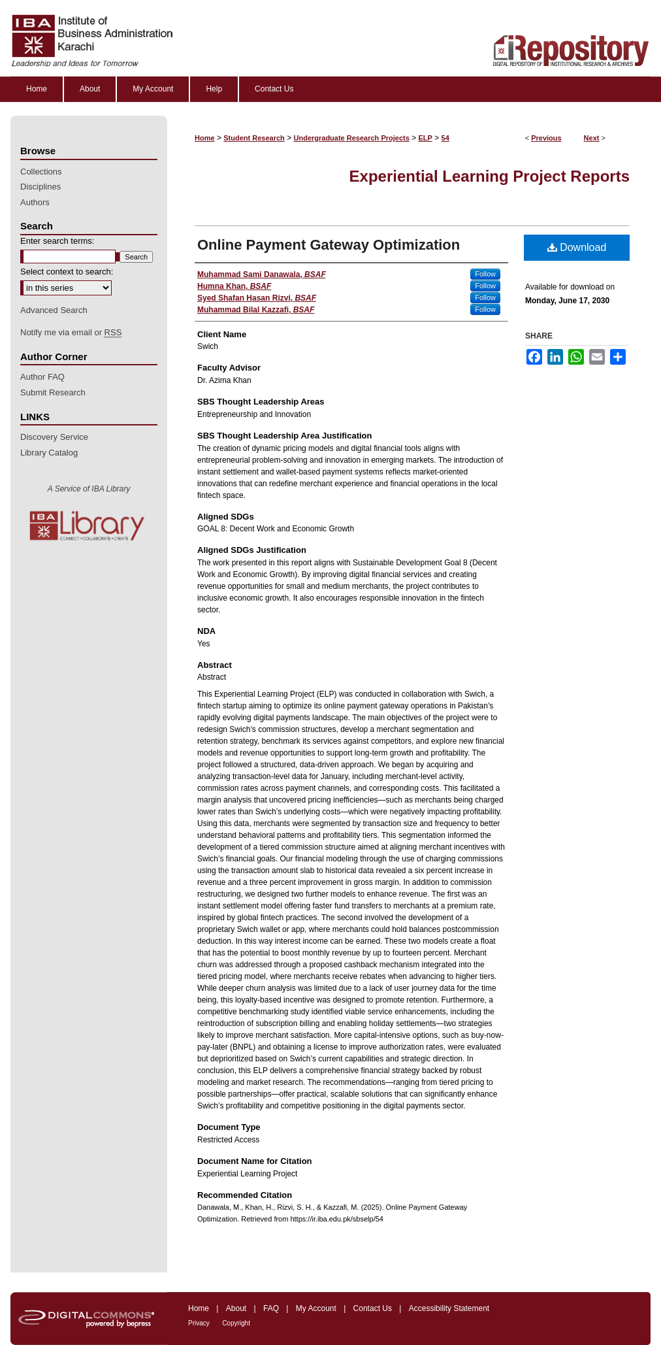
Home (205, 138)
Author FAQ (42, 377)
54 (445, 138)
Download (577, 247)
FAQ (271, 1308)
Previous (546, 138)
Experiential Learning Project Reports (489, 176)
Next (592, 138)
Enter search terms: (57, 241)
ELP (425, 138)
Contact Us (372, 1308)
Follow (485, 274)
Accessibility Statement (449, 1308)
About (236, 1308)
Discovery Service (54, 437)
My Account (316, 1308)
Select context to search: (66, 271)
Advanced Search (54, 310)
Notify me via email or (70, 332)
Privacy (199, 1323)
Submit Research (53, 392)
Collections (41, 171)
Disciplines (40, 186)
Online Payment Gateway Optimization (328, 245)
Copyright (236, 1323)
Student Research (254, 138)
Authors (35, 202)
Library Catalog (49, 452)
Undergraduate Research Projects (352, 138)
